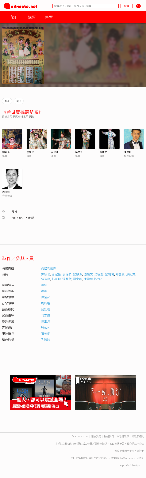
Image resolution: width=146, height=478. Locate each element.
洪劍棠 (130, 274)
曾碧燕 (45, 278)
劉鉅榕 (45, 309)
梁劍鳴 (109, 274)
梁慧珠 (79, 152)
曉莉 (44, 285)
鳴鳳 (44, 291)
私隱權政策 (123, 436)
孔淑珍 (56, 278)
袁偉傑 (54, 152)
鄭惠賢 (120, 274)
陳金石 (98, 278)
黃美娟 (45, 333)
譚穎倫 (6, 152)
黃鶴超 (98, 274)
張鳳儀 (66, 278)
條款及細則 (138, 436)
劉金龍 (77, 278)
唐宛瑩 (30, 152)
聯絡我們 (109, 436)
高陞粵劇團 (48, 268)
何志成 (45, 315)
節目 (15, 17)
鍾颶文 (103, 152)
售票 (49, 17)
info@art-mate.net (128, 458)
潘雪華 (88, 278)
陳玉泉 (45, 321)
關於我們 (96, 436)
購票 (32, 17)
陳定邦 (127, 152)
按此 (141, 451)
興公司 (45, 327)
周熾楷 (6, 192)
